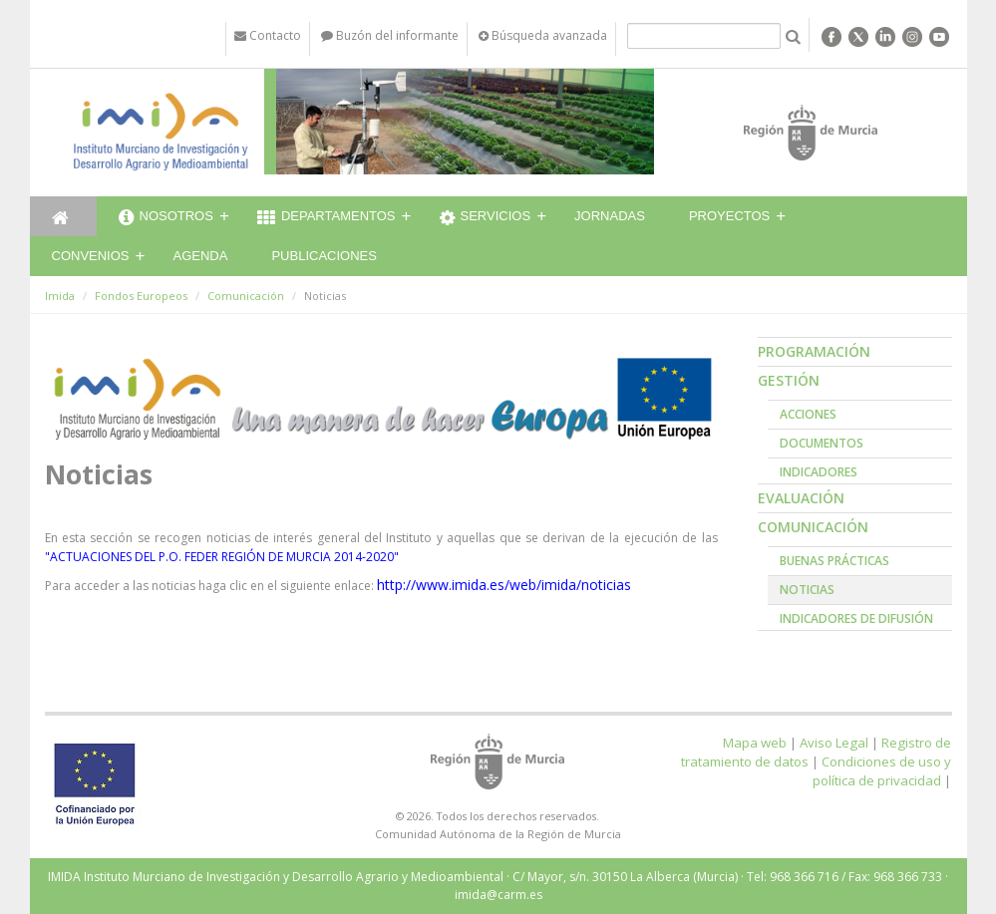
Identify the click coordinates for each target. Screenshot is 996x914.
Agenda (200, 255)
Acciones (808, 414)
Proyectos (729, 215)
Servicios (485, 218)
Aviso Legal (834, 743)
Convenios (91, 255)
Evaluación (801, 497)
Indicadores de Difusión (856, 618)
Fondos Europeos (141, 295)
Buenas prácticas (834, 560)
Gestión (789, 380)
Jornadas (609, 215)
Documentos (821, 443)
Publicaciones (323, 255)
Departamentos (326, 218)
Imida (60, 295)
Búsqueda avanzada (543, 35)
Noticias (807, 589)
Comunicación (245, 295)
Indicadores (818, 471)
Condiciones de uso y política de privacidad (882, 771)
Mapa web (755, 743)
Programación (814, 351)
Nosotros (166, 218)
